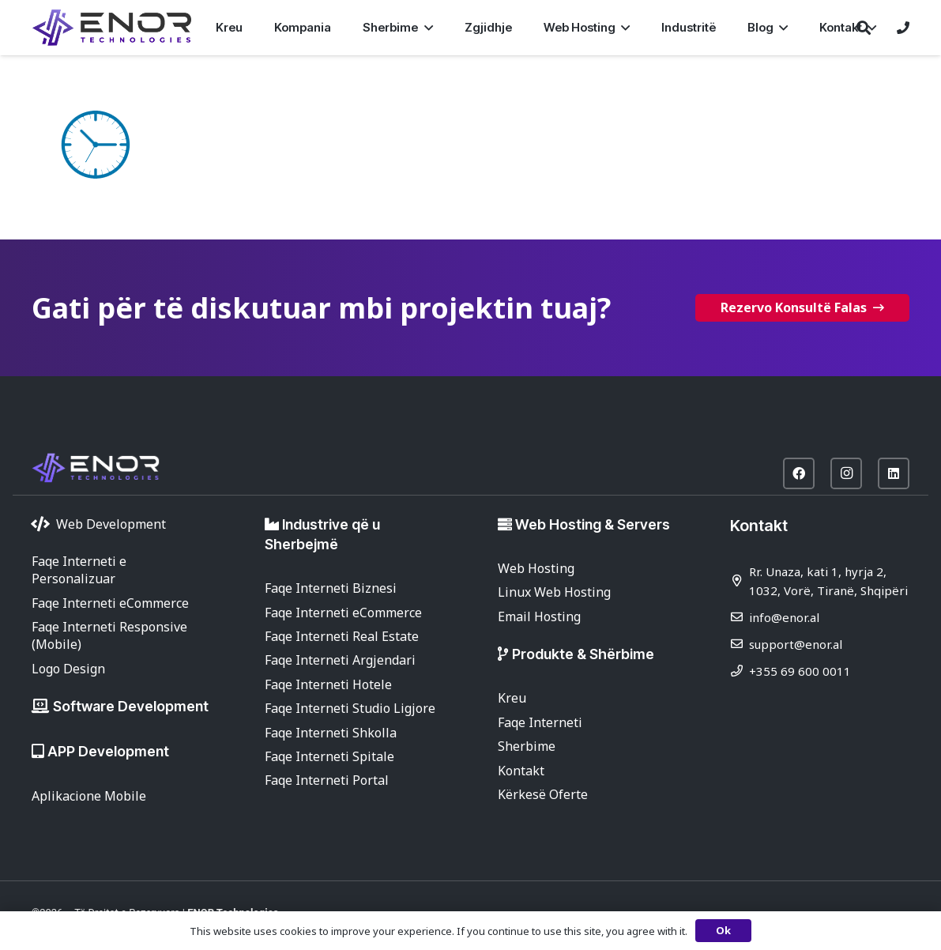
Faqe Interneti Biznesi (331, 588)
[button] (425, 27)
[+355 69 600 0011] (739, 671)
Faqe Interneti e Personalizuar (79, 569)
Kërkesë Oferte (543, 794)
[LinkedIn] (893, 473)
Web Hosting (536, 568)
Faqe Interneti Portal (327, 780)
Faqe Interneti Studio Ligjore (350, 708)
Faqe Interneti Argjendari (340, 660)
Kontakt (521, 770)
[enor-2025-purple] (112, 27)
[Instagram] (846, 473)
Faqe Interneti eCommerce (110, 603)
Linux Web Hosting (554, 592)
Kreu (512, 698)
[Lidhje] (903, 27)
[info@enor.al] (739, 617)
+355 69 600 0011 (800, 671)
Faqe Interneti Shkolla (331, 732)
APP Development (108, 751)
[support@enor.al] (739, 644)
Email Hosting (539, 616)
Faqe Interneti (540, 722)
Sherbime (526, 746)
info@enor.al (784, 617)
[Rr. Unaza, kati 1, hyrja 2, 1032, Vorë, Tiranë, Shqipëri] (739, 580)
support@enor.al (795, 644)
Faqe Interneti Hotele (328, 684)
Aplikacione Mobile (89, 796)
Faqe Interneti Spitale (329, 756)
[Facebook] (799, 473)
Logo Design (68, 668)
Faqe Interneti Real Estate (342, 636)
